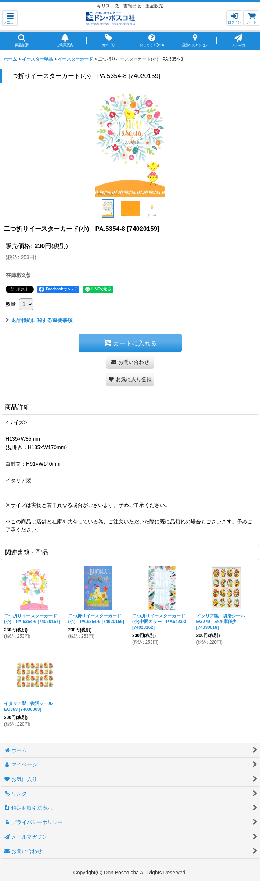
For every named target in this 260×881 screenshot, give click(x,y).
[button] (10, 18)
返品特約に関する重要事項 (39, 320)
